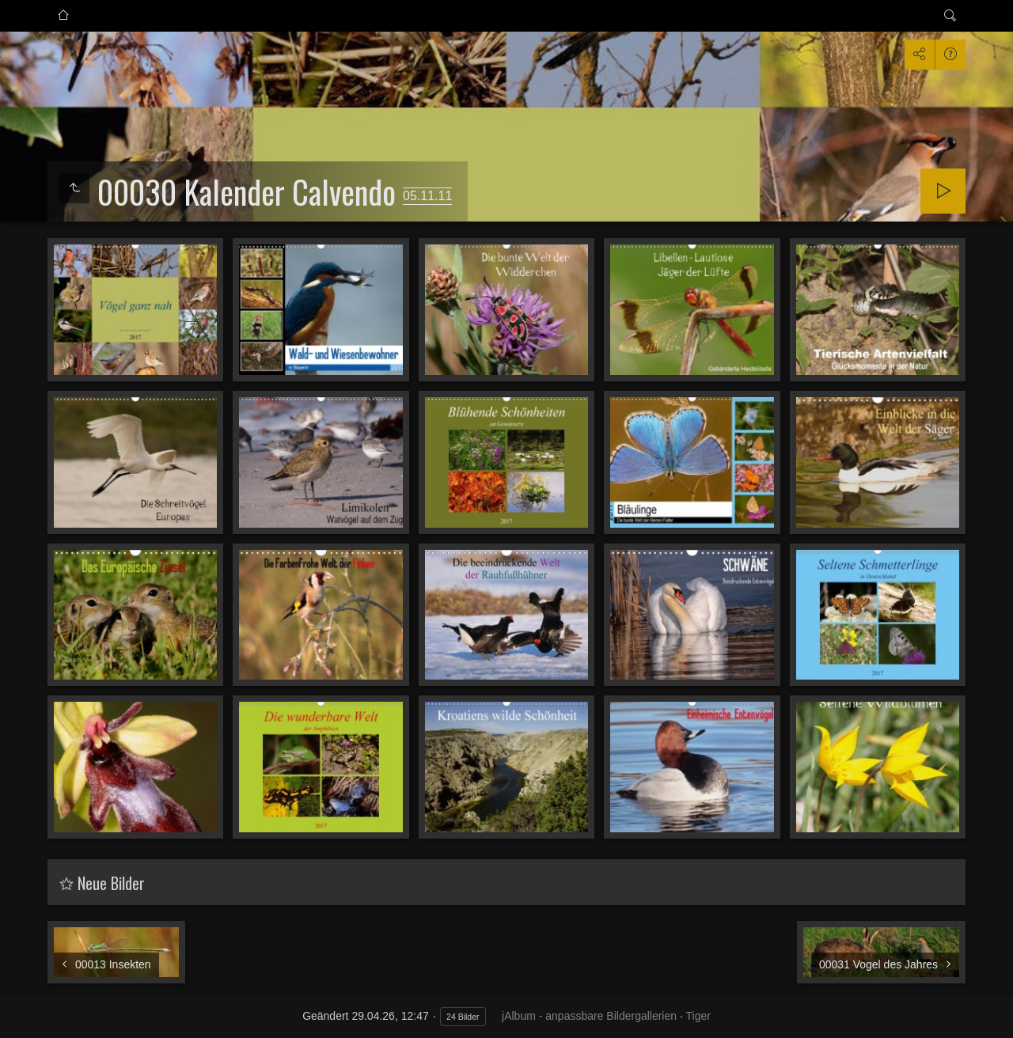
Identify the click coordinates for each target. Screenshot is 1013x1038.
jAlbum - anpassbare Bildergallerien (589, 1016)
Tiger (697, 1016)
